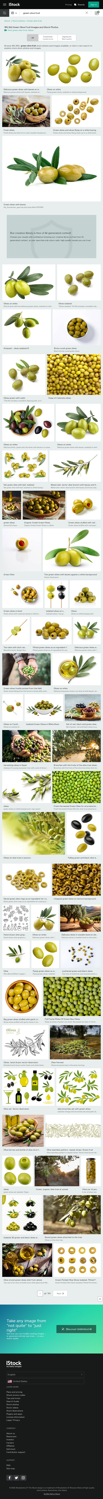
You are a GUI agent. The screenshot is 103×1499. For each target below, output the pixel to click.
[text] (53, 13)
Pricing (68, 4)
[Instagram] (23, 1478)
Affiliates (10, 1446)
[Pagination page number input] (40, 1293)
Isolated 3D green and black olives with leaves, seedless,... (30, 1237)
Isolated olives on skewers (58, 611)
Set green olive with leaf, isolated (19, 485)
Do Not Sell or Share (52, 1494)
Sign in (94, 4)
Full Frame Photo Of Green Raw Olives (62, 1019)
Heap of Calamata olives (59, 398)
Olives (74, 611)
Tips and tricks (13, 1398)
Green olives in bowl (13, 611)
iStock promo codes (15, 1395)
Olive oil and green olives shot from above (23, 1280)
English (45, 1374)
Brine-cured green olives (65, 348)
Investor (10, 1439)
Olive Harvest (57, 1062)
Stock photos (12, 1404)
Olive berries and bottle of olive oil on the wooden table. (29, 1150)
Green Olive (9, 574)
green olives (9, 522)
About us (10, 1433)
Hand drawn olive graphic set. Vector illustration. (26, 934)
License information (15, 1417)
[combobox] (14, 13)
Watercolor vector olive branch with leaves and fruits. (75, 485)
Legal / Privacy (13, 1420)
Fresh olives (9, 130)
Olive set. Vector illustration (16, 1109)
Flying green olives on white (45, 971)
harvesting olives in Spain (15, 765)
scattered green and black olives (77, 971)
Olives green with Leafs (14, 398)
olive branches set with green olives (74, 1109)
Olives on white (54, 89)
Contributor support (15, 1452)
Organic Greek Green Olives (37, 522)
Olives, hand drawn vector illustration (21, 1062)
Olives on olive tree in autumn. (17, 858)
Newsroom (11, 1436)
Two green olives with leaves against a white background (70, 574)
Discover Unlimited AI (76, 1329)
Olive (6, 971)
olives (6, 806)
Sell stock (10, 1449)
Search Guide (12, 1401)
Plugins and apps (14, 1414)
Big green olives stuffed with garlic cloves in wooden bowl (30, 1019)
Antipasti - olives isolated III (16, 348)
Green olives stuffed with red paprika (85, 522)
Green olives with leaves (15, 204)
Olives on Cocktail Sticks (15, 724)
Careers (10, 1443)
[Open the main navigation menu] (5, 4)
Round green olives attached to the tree (63, 1237)
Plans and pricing (14, 1392)
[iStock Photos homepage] (14, 4)
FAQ (8, 1465)
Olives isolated (65, 303)
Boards (81, 4)
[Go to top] (100, 1299)
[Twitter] (16, 1478)
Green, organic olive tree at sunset (52, 1189)
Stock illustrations (14, 1410)
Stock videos (12, 1407)
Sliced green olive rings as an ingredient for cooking (28, 898)
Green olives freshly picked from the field (23, 688)
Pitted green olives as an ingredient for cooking (55, 647)
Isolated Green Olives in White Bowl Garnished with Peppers (54, 724)
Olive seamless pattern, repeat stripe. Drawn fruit (70, 1150)
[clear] (87, 13)
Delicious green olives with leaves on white (23, 89)
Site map (10, 1468)
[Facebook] (9, 1478)
